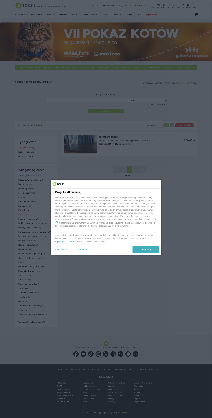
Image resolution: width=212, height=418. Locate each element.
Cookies (71, 241)
